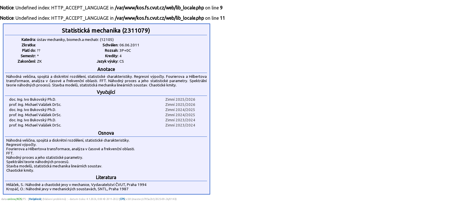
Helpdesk (35, 199)
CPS (122, 199)
